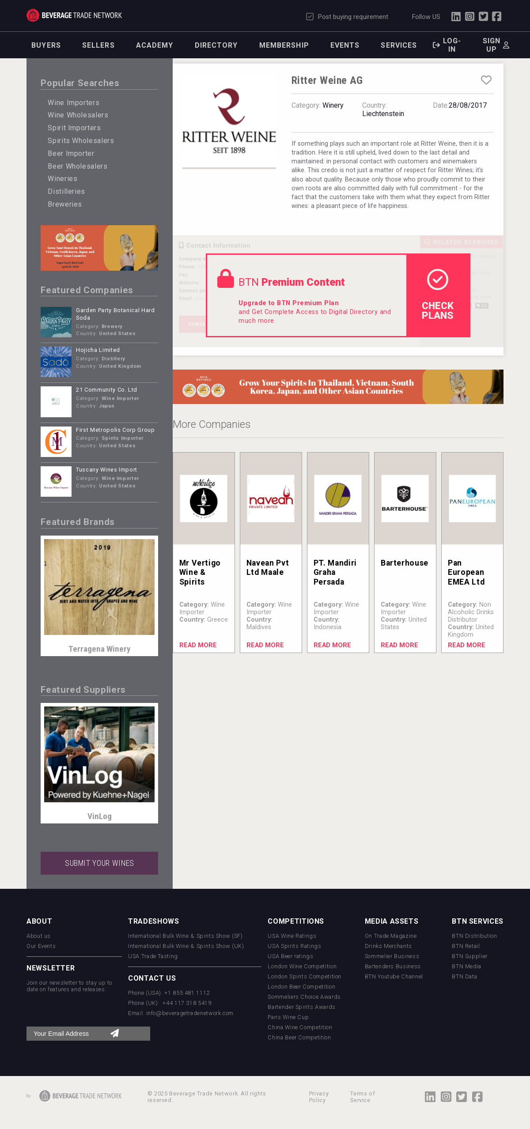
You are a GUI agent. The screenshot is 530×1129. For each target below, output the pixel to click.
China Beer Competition (299, 1037)
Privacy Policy (319, 1096)
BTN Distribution (474, 936)
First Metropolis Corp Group (115, 430)
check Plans (438, 295)
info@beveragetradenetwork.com (190, 1013)
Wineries (62, 178)
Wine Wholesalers (78, 115)
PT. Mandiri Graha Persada (335, 572)
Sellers (98, 45)
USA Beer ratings (290, 956)
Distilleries (66, 191)
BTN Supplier (470, 956)
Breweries (65, 204)
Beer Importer (71, 153)
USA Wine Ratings (292, 936)
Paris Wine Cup (288, 1017)
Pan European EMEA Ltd (466, 572)
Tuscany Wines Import (106, 469)
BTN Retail (466, 946)
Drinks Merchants (388, 946)
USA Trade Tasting (153, 956)
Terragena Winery (99, 649)
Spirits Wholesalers (81, 140)
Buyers (46, 45)
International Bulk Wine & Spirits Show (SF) (185, 936)
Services (399, 45)
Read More (198, 645)
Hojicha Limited (98, 350)
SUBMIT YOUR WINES (99, 863)
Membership (284, 45)
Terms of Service (362, 1096)
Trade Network (74, 15)
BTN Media (466, 966)
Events (345, 45)
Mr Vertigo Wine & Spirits (200, 572)
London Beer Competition (301, 986)
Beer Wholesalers (77, 166)
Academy (155, 45)
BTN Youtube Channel (394, 976)
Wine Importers (73, 102)
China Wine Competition (300, 1027)
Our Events (41, 946)
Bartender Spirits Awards (301, 1007)
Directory (216, 45)
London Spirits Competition (304, 976)
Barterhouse (404, 563)
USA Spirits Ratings (294, 946)
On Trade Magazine (391, 936)
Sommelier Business (392, 956)
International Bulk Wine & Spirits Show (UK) (186, 946)
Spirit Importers (74, 128)
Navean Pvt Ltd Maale (267, 568)
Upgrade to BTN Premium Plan (288, 303)
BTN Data (464, 976)
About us (38, 936)
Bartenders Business (393, 966)
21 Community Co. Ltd (106, 389)
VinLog (99, 816)
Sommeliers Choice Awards (304, 996)
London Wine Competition (302, 966)
